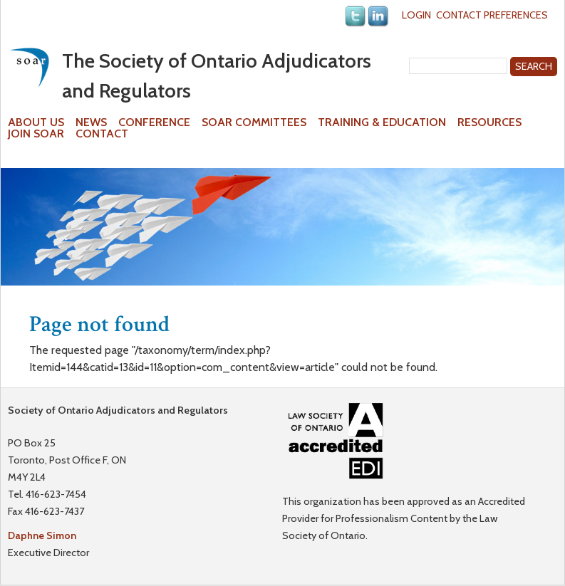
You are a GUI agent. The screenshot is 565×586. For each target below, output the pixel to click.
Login (416, 15)
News (91, 122)
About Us (36, 122)
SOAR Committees (254, 122)
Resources (489, 122)
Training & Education (382, 122)
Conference (154, 122)
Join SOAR (36, 134)
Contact (102, 134)
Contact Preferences (492, 15)
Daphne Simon (42, 535)
